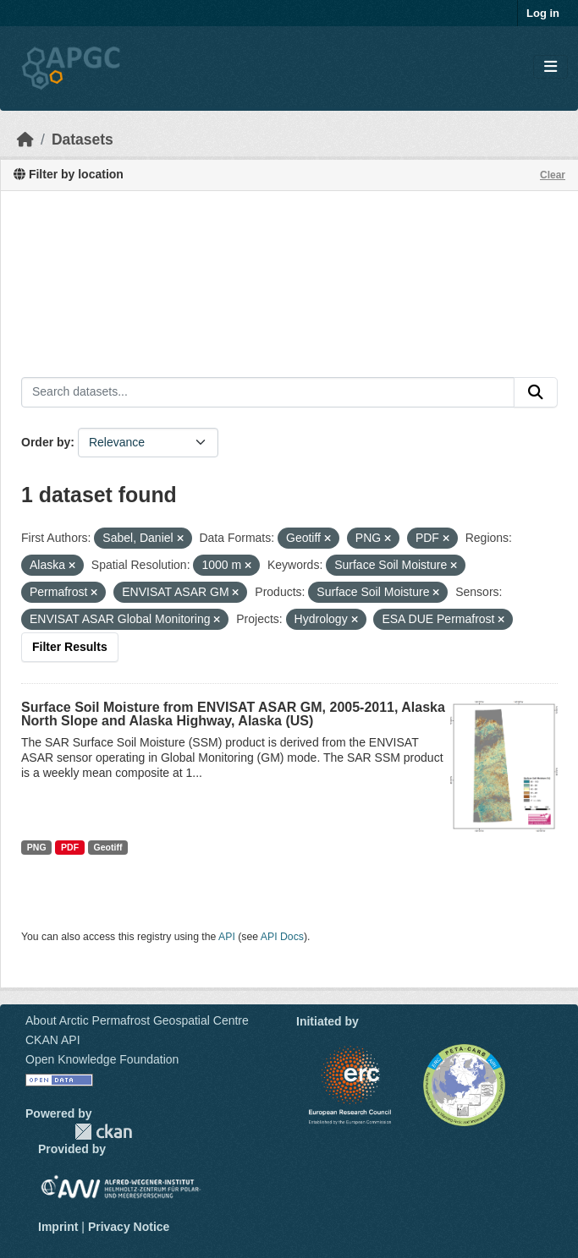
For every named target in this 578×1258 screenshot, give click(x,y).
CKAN (103, 1131)
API (226, 937)
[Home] (25, 139)
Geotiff (108, 847)
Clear (552, 175)
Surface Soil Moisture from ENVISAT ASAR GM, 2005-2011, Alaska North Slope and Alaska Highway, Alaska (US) (233, 714)
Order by (45, 442)
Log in (542, 13)
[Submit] (536, 392)
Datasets (82, 139)
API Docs (282, 937)
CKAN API (52, 1040)
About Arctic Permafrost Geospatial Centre (137, 1020)
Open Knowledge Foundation (102, 1059)
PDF (70, 847)
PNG (37, 847)
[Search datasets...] (268, 392)
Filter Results (69, 647)
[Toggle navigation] (550, 67)
